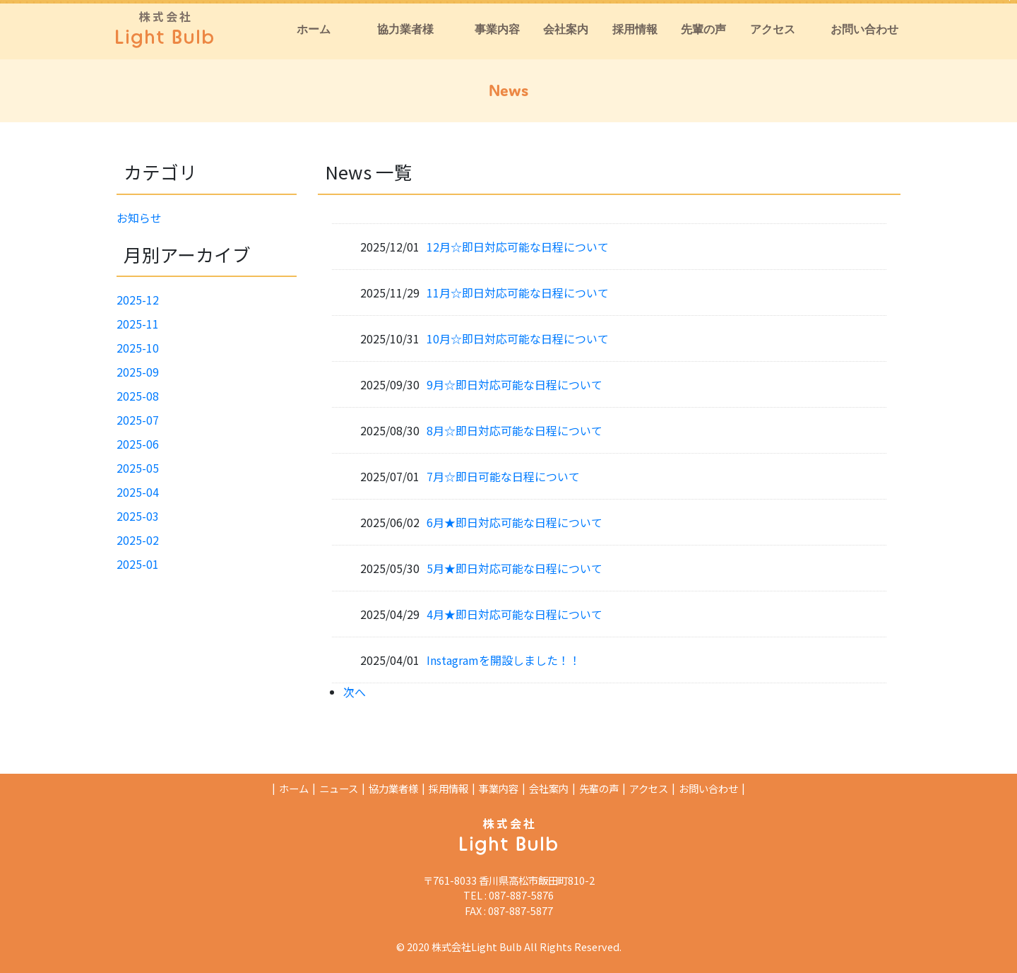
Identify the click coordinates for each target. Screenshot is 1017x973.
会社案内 (549, 788)
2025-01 (138, 563)
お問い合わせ (708, 788)
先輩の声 (599, 788)
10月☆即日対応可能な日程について (518, 338)
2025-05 (138, 467)
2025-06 (138, 443)
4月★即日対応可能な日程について (514, 614)
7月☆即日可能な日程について (503, 476)
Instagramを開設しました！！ (504, 659)
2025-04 (138, 491)
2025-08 (138, 395)
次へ (354, 691)
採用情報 (448, 788)
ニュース (338, 788)
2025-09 (138, 371)
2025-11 (138, 323)
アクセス (648, 788)
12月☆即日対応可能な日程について (518, 246)
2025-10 (138, 347)
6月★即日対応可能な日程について (514, 522)
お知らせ (139, 217)
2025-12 (138, 299)
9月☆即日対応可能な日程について (514, 384)
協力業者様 (393, 788)
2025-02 (138, 539)
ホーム (294, 788)
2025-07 (138, 419)
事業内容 (498, 788)
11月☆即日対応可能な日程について (518, 292)
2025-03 (138, 515)
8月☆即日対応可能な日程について (514, 430)
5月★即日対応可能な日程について (514, 568)
